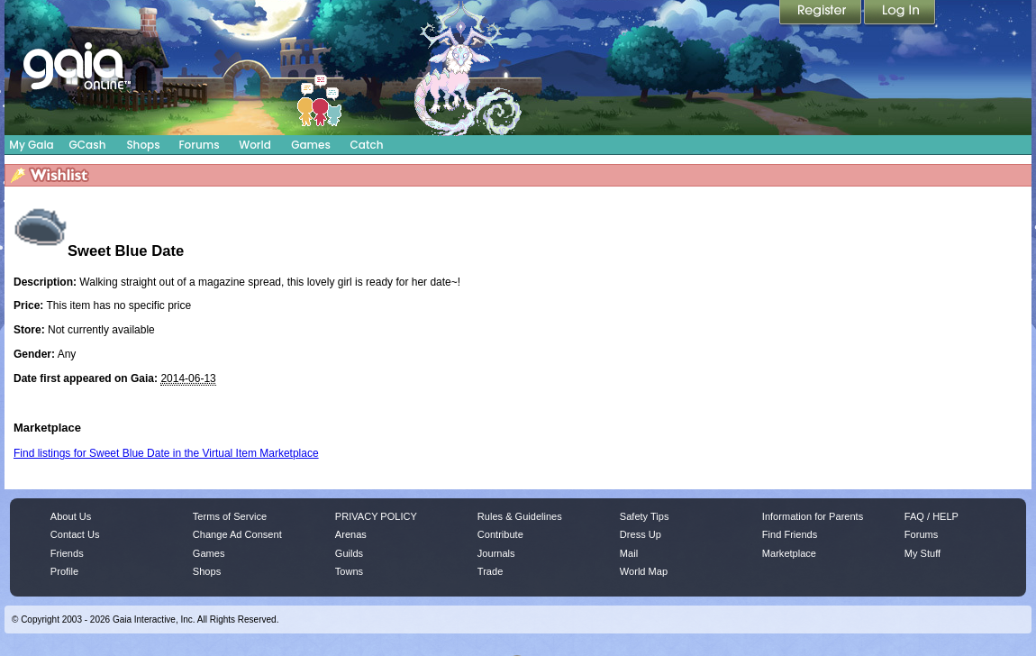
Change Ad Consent (237, 534)
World (255, 144)
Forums (198, 144)
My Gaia (31, 144)
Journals (496, 553)
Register (821, 13)
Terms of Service (230, 516)
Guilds (349, 553)
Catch (367, 144)
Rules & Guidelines (519, 516)
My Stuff (922, 553)
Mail (629, 553)
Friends (67, 553)
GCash (87, 144)
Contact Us (75, 534)
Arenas (351, 534)
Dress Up (640, 534)
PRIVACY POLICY (376, 516)
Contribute (500, 534)
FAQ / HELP (931, 516)
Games (311, 144)
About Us (70, 516)
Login (900, 13)
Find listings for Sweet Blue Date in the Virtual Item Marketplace (166, 453)
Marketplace (789, 553)
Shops (142, 144)
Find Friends (789, 534)
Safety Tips (644, 516)
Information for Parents (812, 516)
